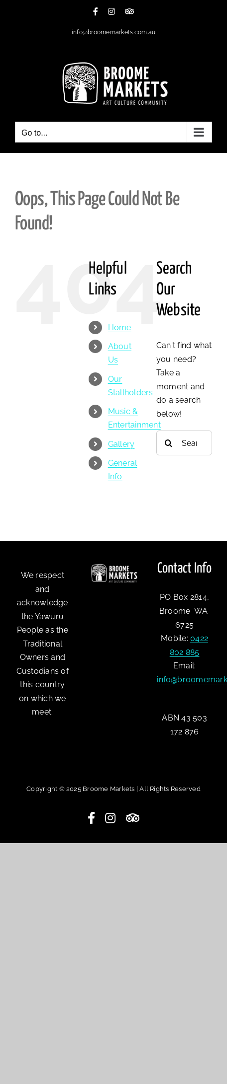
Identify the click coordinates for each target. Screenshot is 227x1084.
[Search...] (184, 443)
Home (119, 327)
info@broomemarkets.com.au (113, 32)
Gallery (121, 444)
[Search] (168, 443)
